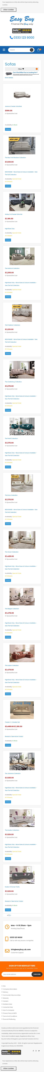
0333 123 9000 (22, 38)
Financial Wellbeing (9, 1019)
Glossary (6, 998)
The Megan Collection (12, 609)
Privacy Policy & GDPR (10, 1013)
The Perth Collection (11, 438)
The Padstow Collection (12, 325)
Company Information (10, 989)
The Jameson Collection (13, 773)
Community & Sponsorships (12, 995)
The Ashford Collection (12, 268)
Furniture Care (7, 1004)
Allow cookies (8, 10)
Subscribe (37, 974)
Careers (5, 1001)
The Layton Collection (12, 665)
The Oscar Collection (11, 552)
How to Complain (8, 1010)
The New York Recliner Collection (15, 158)
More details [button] (9, 78)
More (8, 129)
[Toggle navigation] (3, 50)
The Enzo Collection (11, 495)
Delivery (5, 992)
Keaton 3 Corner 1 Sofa (12, 887)
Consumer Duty (8, 1007)
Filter (28, 69)
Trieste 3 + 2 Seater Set (12, 722)
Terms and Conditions (10, 1016)
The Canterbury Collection (13, 382)
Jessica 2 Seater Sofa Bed (13, 106)
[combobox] (21, 50)
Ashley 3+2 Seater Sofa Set (13, 214)
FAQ (4, 986)
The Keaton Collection (12, 830)
